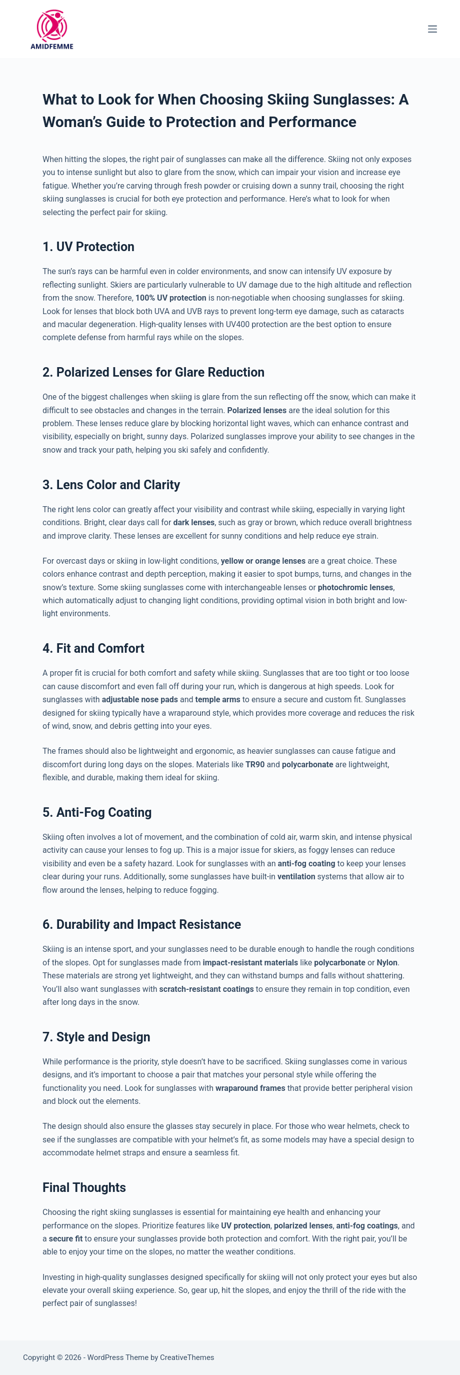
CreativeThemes (187, 1357)
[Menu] (432, 29)
